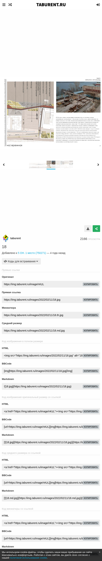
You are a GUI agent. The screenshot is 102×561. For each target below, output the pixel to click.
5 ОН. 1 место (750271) (32, 252)
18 (4, 246)
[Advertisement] (51, 37)
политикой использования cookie (28, 557)
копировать (91, 284)
